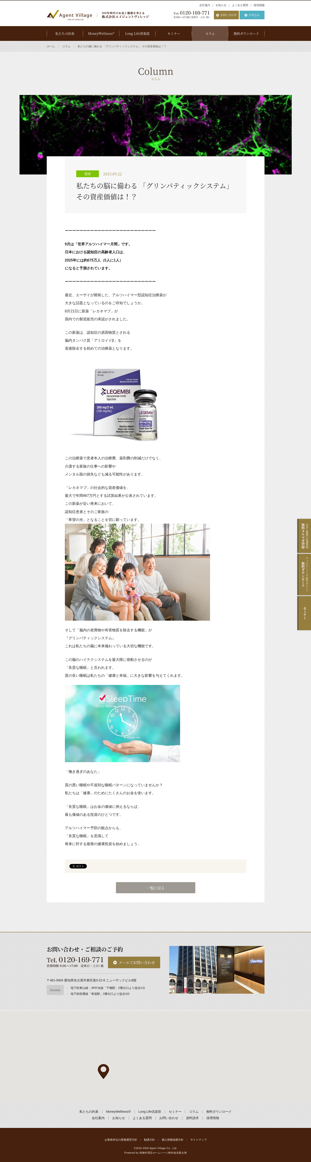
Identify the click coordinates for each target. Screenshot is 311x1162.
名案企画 (181, 1152)
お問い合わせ (228, 15)
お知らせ (220, 5)
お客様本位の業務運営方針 (121, 1139)
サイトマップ (198, 1139)
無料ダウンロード (246, 33)
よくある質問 (240, 5)
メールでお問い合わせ (137, 962)
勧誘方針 (149, 1139)
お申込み (254, 15)
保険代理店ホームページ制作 (157, 1152)
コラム (210, 33)
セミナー (173, 33)
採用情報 (259, 5)
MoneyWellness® (101, 33)
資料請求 (192, 1118)
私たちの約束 (64, 33)
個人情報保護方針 (173, 1139)
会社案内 (204, 5)
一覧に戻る (156, 888)
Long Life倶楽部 (137, 33)
